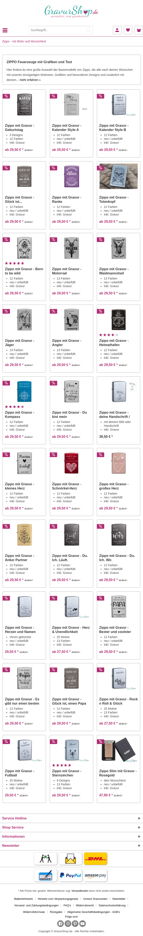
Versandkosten (79, 890)
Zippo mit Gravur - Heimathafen (114, 343)
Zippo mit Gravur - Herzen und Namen (20, 630)
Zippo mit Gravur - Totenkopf (114, 199)
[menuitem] (6, 30)
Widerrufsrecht (85, 905)
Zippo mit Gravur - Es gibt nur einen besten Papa (22, 701)
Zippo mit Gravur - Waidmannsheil (114, 271)
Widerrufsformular (34, 912)
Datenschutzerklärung (112, 905)
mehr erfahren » (30, 80)
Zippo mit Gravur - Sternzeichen (67, 773)
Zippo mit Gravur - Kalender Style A (67, 128)
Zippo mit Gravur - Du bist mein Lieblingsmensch (69, 415)
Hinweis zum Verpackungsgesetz (58, 898)
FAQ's (67, 905)
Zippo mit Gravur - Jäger (19, 343)
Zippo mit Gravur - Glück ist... (19, 199)
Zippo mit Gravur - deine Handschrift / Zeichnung (114, 415)
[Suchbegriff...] (61, 30)
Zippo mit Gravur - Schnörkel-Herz (67, 486)
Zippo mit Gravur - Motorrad (67, 271)
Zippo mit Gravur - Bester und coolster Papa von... (115, 630)
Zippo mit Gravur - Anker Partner (19, 558)
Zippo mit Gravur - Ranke (67, 199)
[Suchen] (89, 30)
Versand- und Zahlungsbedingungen (36, 905)
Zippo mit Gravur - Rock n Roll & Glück (118, 701)
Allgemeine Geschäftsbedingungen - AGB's (93, 912)
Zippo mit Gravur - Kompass (19, 415)
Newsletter (118, 898)
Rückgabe (56, 912)
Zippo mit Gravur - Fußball (19, 773)
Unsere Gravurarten (95, 898)
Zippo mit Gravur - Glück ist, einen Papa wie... (69, 701)
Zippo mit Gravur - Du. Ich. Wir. (117, 558)
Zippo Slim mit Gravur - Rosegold (118, 773)
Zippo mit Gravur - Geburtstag (19, 128)
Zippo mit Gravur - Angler (67, 343)
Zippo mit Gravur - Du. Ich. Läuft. (70, 558)
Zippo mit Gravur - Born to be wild (24, 271)
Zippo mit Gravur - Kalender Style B (114, 128)
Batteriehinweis (23, 898)
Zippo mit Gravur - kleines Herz (19, 486)
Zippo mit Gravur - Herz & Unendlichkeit (71, 630)
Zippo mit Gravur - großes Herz (114, 486)
